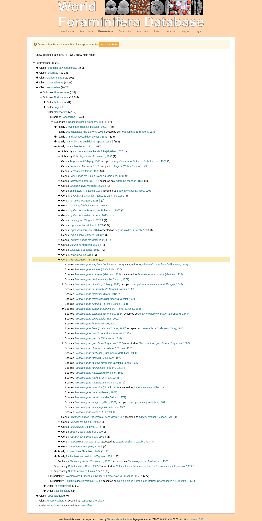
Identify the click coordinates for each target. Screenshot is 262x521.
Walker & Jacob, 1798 (131, 166)
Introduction (67, 31)
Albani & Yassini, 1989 (104, 289)
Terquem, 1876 (84, 230)
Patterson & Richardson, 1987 (140, 161)
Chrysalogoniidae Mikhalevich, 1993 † (87, 126)
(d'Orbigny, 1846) (97, 284)
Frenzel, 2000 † (96, 323)
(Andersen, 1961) (96, 392)
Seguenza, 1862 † (85, 249)
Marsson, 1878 (84, 166)
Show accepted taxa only (48, 54)
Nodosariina (68, 116)
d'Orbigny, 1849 (84, 161)
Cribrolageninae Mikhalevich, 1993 (92, 156)
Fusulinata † (53, 72)
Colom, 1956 (84, 421)
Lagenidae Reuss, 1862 (79, 146)
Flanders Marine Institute (119, 519)
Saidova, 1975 (85, 426)
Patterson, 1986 (84, 171)
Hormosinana (61, 92)
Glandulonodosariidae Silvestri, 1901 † (88, 136)
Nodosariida (61, 112)
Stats (156, 31)
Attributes (142, 31)
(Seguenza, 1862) (99, 343)
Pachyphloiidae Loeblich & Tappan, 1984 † (90, 456)
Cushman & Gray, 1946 (162, 328)
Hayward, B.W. (196, 519)
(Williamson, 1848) (99, 264)
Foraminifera (61, 67)
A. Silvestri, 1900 (85, 190)
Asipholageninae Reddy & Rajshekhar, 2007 (98, 151)
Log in (198, 31)
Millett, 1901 (150, 387)
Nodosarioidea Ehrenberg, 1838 (86, 121)
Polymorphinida (63, 485)
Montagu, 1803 (85, 441)
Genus (65, 259)
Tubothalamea (54, 495)
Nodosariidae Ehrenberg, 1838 (137, 131)
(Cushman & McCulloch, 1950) (106, 353)
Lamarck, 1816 (84, 180)
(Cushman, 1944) (97, 377)
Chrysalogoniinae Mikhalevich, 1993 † (90, 461)
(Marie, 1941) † (98, 294)
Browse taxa (105, 31)
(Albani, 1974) (97, 387)
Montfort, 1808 (128, 180)
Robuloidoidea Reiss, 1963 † (84, 466)
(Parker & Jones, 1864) (101, 303)
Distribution (125, 31)
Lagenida (59, 107)
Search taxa (86, 31)
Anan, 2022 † (98, 318)
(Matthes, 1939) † (99, 274)
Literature (170, 31)
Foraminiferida (55, 505)
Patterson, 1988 (87, 205)
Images (185, 31)
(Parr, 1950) (95, 412)
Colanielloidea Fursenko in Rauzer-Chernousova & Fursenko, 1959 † (155, 466)
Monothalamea (54, 82)
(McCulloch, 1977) (98, 269)
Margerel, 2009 (86, 431)
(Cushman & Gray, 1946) (100, 328)
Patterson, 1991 (100, 407)
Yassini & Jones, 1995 (106, 362)
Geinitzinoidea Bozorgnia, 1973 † (83, 480)
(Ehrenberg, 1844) (99, 313)
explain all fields (109, 44)
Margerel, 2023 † (87, 185)
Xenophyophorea (56, 500)
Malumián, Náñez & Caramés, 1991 (96, 176)
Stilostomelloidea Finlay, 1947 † (86, 471)
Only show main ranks (81, 54)
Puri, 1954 (83, 259)
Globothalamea (55, 77)
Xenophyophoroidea (92, 500)
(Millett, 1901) (96, 402)
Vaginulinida (61, 490)
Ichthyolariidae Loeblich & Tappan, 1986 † (89, 141)
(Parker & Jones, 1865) (108, 308)
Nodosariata (53, 87)
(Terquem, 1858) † (100, 367)
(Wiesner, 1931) (99, 372)
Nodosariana (61, 97)
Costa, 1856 (81, 254)
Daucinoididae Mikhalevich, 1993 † (85, 131)
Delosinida (60, 102)
